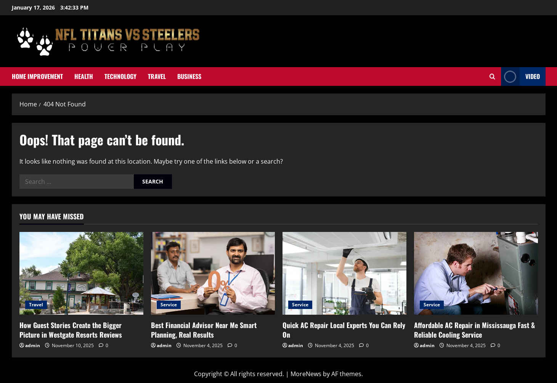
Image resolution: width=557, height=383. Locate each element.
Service (169, 304)
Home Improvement (37, 76)
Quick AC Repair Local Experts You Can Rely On (344, 330)
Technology (120, 76)
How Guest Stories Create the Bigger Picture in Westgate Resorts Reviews (70, 330)
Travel (157, 76)
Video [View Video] (520, 76)
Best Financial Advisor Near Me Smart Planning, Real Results (204, 330)
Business (189, 76)
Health (83, 76)
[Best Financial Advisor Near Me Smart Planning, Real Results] (213, 273)
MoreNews (306, 374)
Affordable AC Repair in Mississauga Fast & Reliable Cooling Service (474, 330)
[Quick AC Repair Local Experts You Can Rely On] (344, 273)
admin (32, 345)
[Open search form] (492, 76)
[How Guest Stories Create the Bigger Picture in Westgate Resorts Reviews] (81, 273)
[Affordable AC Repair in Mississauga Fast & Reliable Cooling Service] (476, 273)
